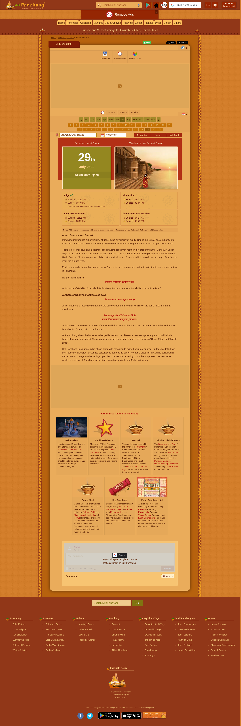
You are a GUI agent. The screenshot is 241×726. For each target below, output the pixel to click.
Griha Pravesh (85, 629)
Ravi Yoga (149, 655)
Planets (149, 23)
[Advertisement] (120, 86)
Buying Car (84, 634)
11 (132, 125)
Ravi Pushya (151, 645)
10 (126, 125)
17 (169, 125)
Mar (98, 119)
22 (104, 129)
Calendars (85, 23)
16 (163, 125)
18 (79, 129)
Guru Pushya (151, 650)
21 (98, 129)
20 (92, 129)
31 (160, 129)
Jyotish (139, 23)
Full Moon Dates (53, 624)
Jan (86, 119)
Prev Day (142, 135)
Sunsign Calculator (220, 640)
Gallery (167, 23)
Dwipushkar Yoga (153, 634)
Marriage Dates (86, 624)
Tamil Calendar (185, 634)
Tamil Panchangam (187, 624)
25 (123, 129)
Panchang (72, 23)
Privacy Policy (120, 697)
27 (135, 129)
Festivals (128, 23)
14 (151, 125)
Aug (128, 119)
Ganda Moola (118, 629)
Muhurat (98, 23)
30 (154, 129)
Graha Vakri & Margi (55, 645)
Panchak (116, 624)
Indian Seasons (218, 624)
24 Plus (134, 112)
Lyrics (158, 23)
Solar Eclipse (19, 624)
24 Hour (123, 112)
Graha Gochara (53, 650)
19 (86, 129)
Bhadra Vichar (118, 634)
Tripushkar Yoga (152, 640)
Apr (104, 119)
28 (141, 129)
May (111, 119)
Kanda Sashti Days (187, 650)
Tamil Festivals (185, 645)
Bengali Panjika (218, 650)
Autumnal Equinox (21, 645)
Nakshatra (117, 645)
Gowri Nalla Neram (187, 629)
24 (117, 129)
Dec (153, 119)
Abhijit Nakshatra (120, 650)
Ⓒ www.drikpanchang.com (120, 695)
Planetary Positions (55, 634)
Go (137, 603)
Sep (135, 119)
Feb (92, 119)
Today (158, 135)
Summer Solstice (21, 640)
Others (177, 23)
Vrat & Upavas (113, 23)
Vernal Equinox (20, 634)
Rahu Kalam (118, 640)
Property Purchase (88, 640)
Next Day (174, 135)
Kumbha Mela (217, 655)
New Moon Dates (54, 629)
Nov (147, 119)
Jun (117, 119)
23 (110, 129)
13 (144, 125)
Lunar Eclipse (19, 629)
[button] (185, 5)
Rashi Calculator (219, 634)
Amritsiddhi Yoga (153, 629)
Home (61, 23)
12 (138, 125)
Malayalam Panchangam (223, 645)
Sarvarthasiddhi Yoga (155, 624)
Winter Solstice (20, 650)
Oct (141, 119)
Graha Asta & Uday (55, 640)
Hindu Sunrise (217, 629)
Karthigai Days (185, 640)
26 (129, 129)
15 (157, 125)
